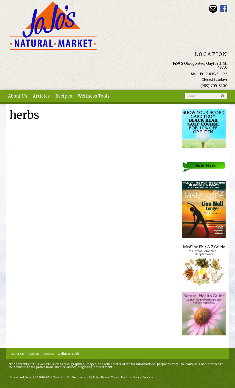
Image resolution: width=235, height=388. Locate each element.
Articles (41, 96)
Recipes (63, 96)
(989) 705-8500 (214, 85)
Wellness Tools (94, 96)
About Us (17, 96)
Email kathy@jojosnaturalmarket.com (213, 9)
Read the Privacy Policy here (138, 377)
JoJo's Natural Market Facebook (224, 9)
